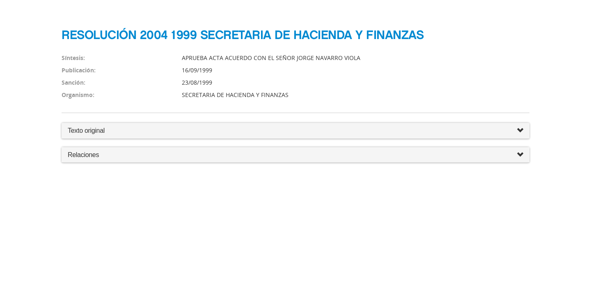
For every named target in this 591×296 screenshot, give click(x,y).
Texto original (86, 130)
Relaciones (295, 155)
